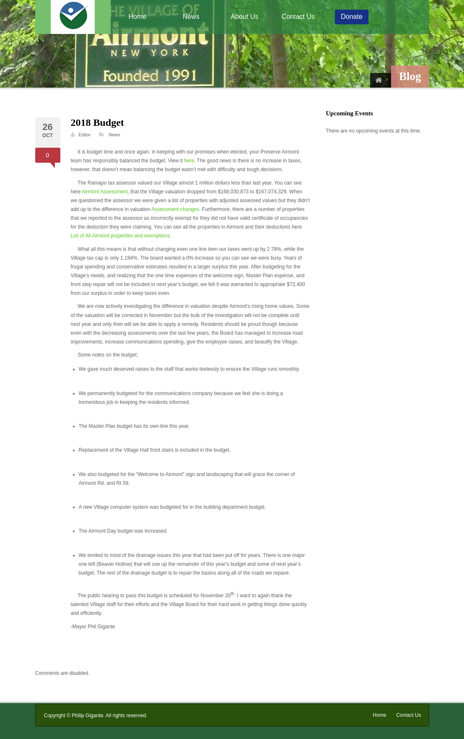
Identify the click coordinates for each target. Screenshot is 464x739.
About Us (245, 16)
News (191, 16)
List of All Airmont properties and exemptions (120, 236)
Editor (85, 134)
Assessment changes (175, 209)
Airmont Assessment (104, 192)
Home (138, 16)
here (189, 161)
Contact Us (298, 16)
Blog (410, 76)
